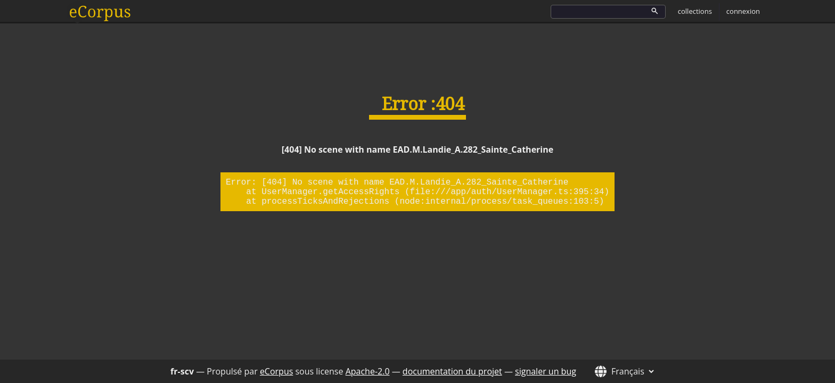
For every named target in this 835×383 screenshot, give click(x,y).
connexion (743, 11)
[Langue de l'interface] (631, 371)
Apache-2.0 (368, 371)
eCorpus (276, 371)
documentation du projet (452, 371)
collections (695, 11)
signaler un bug (545, 371)
